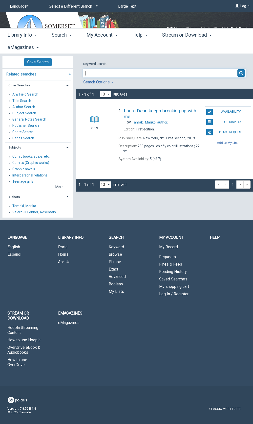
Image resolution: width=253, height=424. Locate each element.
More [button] (172, 47)
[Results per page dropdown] (105, 94)
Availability (223, 112)
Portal (63, 247)
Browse (115, 254)
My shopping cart (174, 286)
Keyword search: (95, 64)
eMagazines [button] (70, 313)
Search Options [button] (98, 82)
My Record (168, 247)
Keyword (116, 247)
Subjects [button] (14, 147)
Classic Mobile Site (225, 409)
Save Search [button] (38, 62)
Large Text (127, 6)
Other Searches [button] (19, 85)
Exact (113, 269)
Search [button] (61, 47)
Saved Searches (173, 279)
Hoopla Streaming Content (22, 330)
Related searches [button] (21, 74)
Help (215, 237)
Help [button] (139, 47)
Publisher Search (25, 126)
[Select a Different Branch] (72, 6)
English (13, 247)
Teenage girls (22, 181)
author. (150, 122)
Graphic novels (23, 169)
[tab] (37, 73)
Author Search (23, 107)
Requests (167, 256)
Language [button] (17, 237)
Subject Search (24, 113)
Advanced (117, 276)
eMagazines (69, 322)
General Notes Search (29, 120)
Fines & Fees (170, 264)
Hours (63, 254)
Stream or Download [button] (18, 316)
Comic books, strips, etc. (31, 157)
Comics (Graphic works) (30, 163)
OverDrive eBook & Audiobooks (23, 350)
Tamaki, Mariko (24, 206)
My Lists (116, 291)
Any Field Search (25, 95)
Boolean (116, 284)
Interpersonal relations (29, 175)
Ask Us (64, 261)
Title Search (21, 101)
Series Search (23, 138)
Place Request (224, 132)
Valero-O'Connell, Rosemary (34, 212)
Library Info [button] (22, 47)
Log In (245, 6)
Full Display (223, 122)
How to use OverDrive (17, 362)
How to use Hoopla (24, 340)
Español (14, 254)
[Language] (18, 6)
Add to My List (227, 142)
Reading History (173, 271)
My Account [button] (101, 47)
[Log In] (237, 6)
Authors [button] (14, 197)
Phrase (115, 261)
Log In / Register (174, 294)
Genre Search (23, 132)
